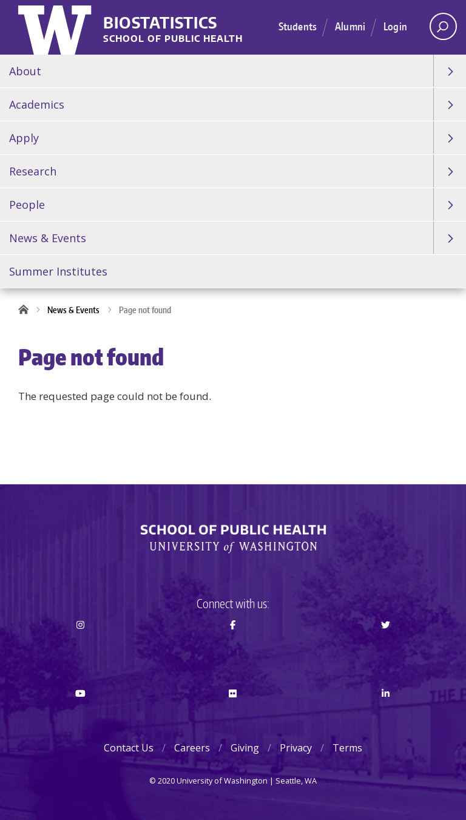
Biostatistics (160, 23)
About (25, 71)
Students (298, 26)
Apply (24, 137)
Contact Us (129, 747)
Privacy (296, 747)
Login (395, 26)
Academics (36, 104)
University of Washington (56, 27)
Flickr (233, 715)
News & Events (47, 238)
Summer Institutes (58, 271)
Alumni (350, 26)
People (27, 204)
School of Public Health (173, 39)
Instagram (80, 646)
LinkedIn (385, 715)
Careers (192, 747)
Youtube (80, 715)
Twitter (385, 646)
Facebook (233, 646)
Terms (347, 747)
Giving (245, 747)
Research (32, 171)
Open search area (439, 29)
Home (27, 310)
